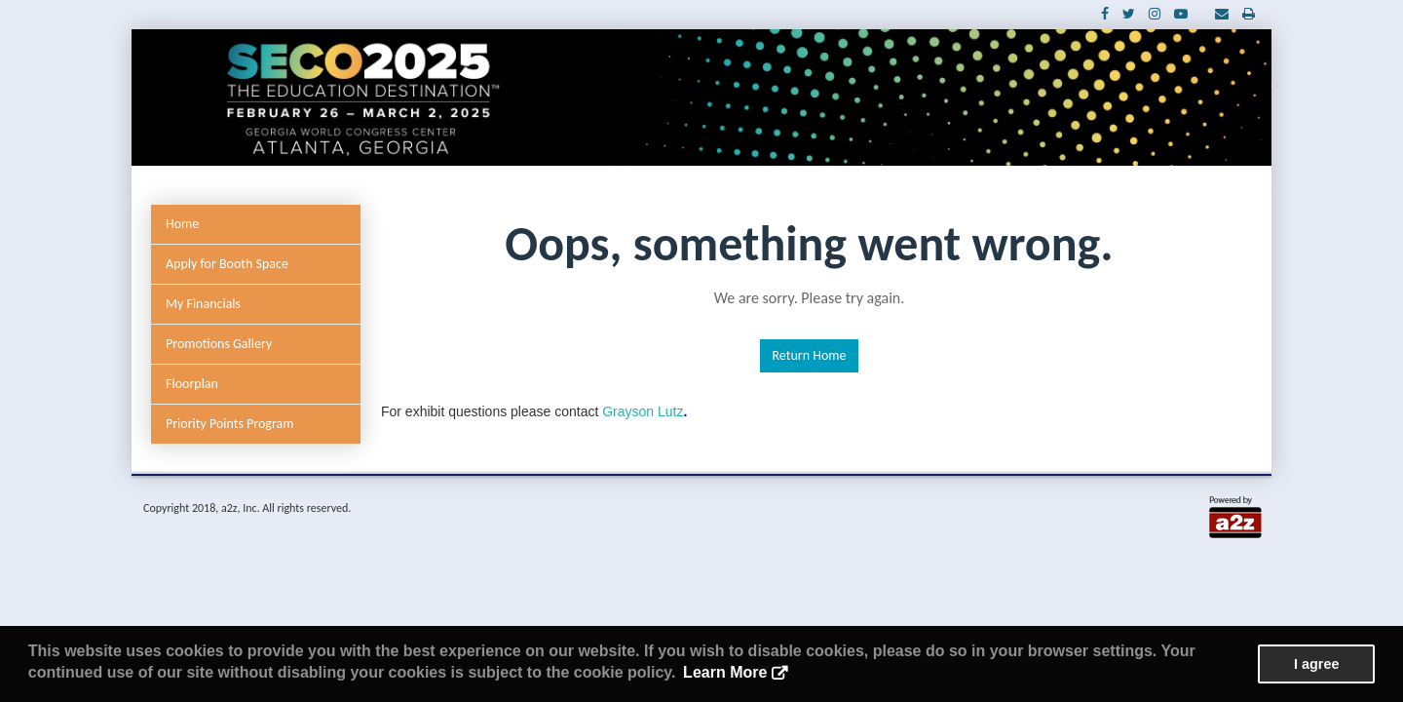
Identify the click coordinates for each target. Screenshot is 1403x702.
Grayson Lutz (644, 411)
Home (182, 223)
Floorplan (192, 383)
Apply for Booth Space (227, 263)
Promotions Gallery (219, 343)
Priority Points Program (229, 423)
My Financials (203, 303)
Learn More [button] (725, 672)
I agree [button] (1316, 664)
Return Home (810, 355)
